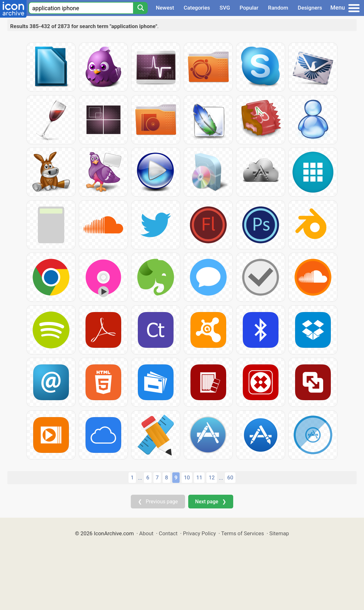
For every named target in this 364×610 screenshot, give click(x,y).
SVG (224, 7)
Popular (249, 7)
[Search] (140, 8)
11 (199, 477)
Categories (197, 7)
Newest (165, 7)
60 (230, 477)
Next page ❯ (210, 502)
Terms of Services (242, 533)
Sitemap (279, 533)
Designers (310, 7)
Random (278, 7)
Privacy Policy (199, 533)
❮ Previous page (158, 502)
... (140, 478)
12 (212, 477)
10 (187, 477)
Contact (168, 533)
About (146, 533)
